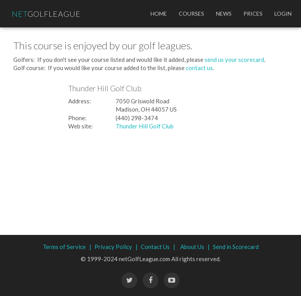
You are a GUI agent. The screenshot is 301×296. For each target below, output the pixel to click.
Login (283, 13)
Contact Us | (158, 246)
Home (158, 13)
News (224, 13)
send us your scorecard (234, 59)
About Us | (195, 246)
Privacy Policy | (116, 246)
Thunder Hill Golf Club (145, 126)
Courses (191, 13)
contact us (199, 67)
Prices (253, 13)
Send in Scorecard (236, 246)
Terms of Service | (67, 246)
